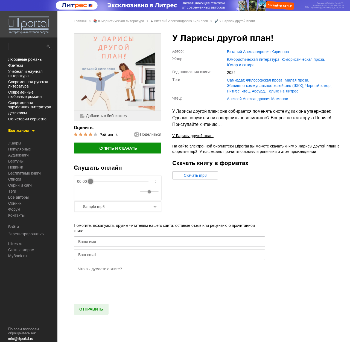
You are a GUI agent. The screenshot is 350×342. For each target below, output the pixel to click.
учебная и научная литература (25, 73)
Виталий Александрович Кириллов (181, 21)
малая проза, (297, 80)
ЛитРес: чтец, (239, 91)
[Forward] (106, 192)
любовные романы (25, 59)
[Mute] (134, 191)
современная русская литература (28, 84)
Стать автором (21, 250)
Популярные (19, 149)
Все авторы (18, 197)
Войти (13, 227)
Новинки (15, 167)
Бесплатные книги (24, 173)
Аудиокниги (18, 155)
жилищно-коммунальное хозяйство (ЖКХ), (265, 85)
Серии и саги (20, 185)
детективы (17, 113)
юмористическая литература (121, 21)
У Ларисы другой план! (193, 136)
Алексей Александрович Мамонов (257, 99)
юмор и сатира (241, 65)
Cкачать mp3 (195, 175)
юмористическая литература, (254, 59)
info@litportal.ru (20, 339)
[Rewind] (83, 192)
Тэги (12, 191)
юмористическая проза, (303, 59)
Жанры (14, 143)
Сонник (14, 203)
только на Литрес (282, 91)
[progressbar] (119, 181)
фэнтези (15, 65)
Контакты (16, 215)
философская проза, (265, 80)
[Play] (94, 191)
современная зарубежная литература (29, 104)
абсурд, (259, 91)
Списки (14, 179)
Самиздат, (236, 80)
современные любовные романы (25, 94)
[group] (117, 188)
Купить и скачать (117, 148)
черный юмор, (318, 85)
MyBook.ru (17, 256)
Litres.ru (15, 244)
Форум (14, 209)
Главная (80, 21)
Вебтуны (16, 161)
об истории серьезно (27, 119)
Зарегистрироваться (26, 234)
